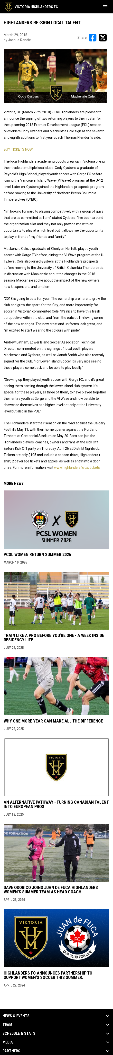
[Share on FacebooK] (92, 37)
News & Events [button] (15, 1016)
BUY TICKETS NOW (18, 149)
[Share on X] (103, 37)
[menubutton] (105, 7)
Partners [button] (11, 1051)
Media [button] (7, 1042)
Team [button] (7, 1025)
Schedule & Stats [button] (18, 1033)
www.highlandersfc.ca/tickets (77, 467)
